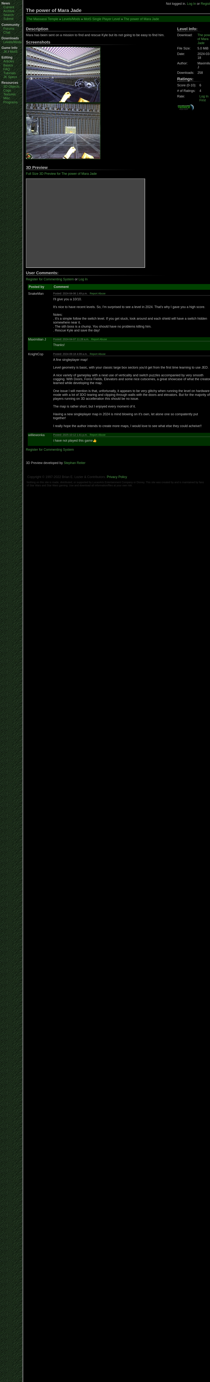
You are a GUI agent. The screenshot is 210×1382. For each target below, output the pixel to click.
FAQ (6, 69)
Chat (6, 32)
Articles (8, 61)
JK (5, 52)
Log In (191, 4)
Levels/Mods (12, 42)
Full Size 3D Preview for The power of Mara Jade (61, 174)
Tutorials (9, 73)
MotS (13, 52)
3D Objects (11, 86)
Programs (10, 102)
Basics (8, 65)
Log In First (204, 98)
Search (8, 15)
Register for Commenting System (50, 279)
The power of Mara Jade (141, 19)
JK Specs (10, 77)
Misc (6, 98)
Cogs (7, 90)
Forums (8, 28)
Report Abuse (97, 293)
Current (8, 7)
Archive (8, 11)
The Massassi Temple (42, 19)
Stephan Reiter (74, 463)
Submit (8, 19)
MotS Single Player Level (102, 19)
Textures (9, 94)
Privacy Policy (117, 477)
